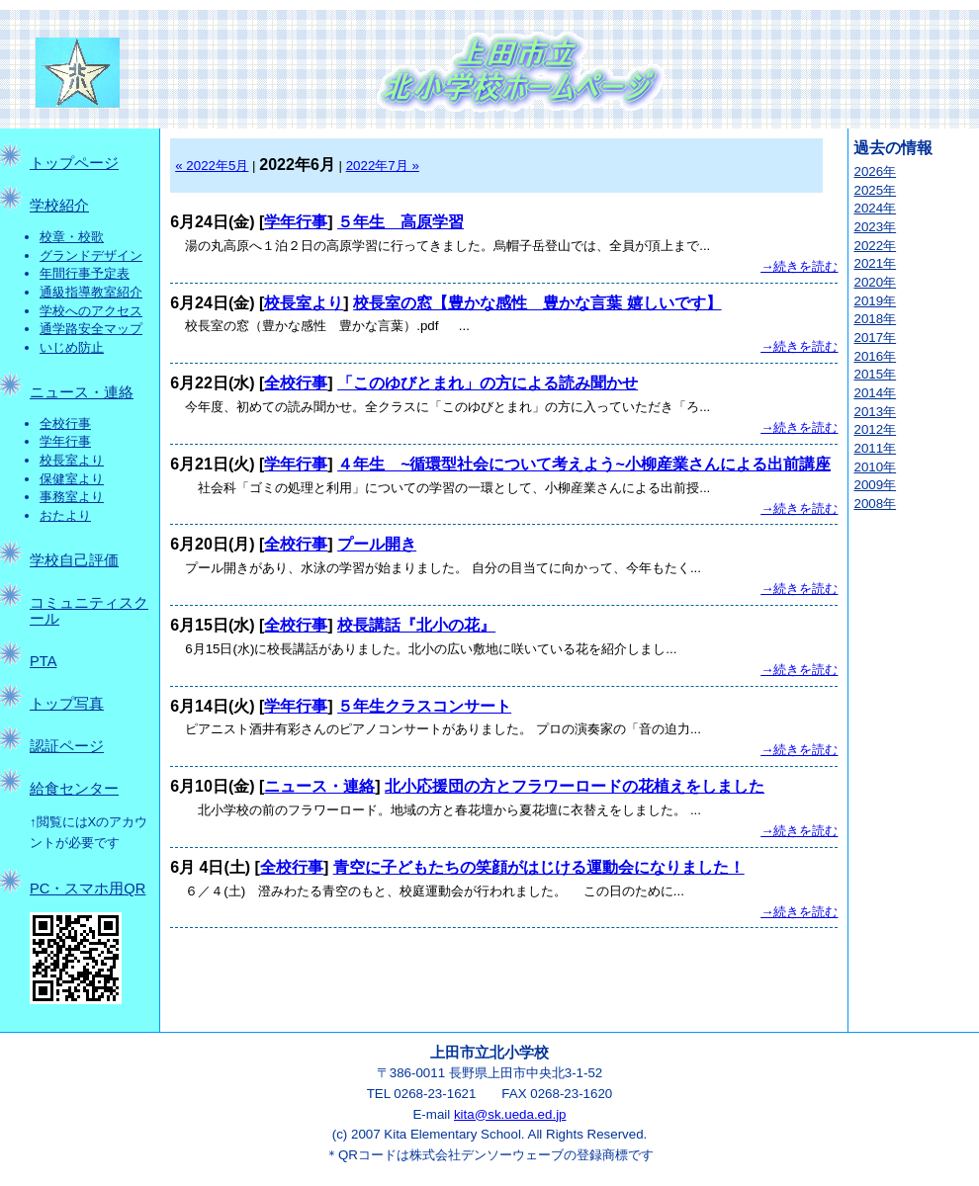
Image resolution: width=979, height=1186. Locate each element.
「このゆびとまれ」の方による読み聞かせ (487, 383)
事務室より (72, 496)
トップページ (74, 163)
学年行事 (65, 441)
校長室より (72, 460)
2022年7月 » (382, 165)
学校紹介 (59, 205)
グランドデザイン (91, 255)
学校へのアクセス (91, 310)
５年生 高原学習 (400, 221)
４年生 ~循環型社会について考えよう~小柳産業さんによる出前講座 (584, 464)
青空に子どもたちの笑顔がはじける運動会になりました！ (539, 867)
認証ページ (67, 746)
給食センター (74, 789)
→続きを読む (799, 266)
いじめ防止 (72, 347)
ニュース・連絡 (82, 392)
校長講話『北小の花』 (416, 625)
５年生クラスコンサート (424, 706)
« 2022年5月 (211, 165)
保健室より (72, 478)
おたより (65, 515)
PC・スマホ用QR (87, 888)
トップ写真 (67, 704)
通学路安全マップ (91, 328)
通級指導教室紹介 (91, 292)
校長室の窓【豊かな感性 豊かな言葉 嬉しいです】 (537, 303)
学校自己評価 (74, 560)
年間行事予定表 (85, 273)
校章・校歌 (72, 236)
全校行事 (65, 423)
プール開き (376, 544)
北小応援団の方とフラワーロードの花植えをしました (574, 786)
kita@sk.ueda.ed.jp (510, 1114)
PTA (43, 661)
